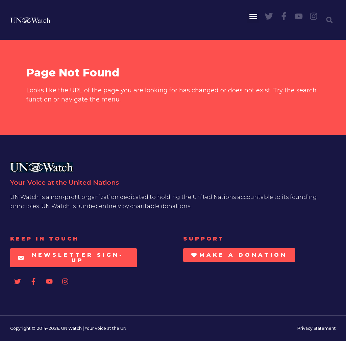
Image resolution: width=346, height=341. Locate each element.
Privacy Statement (316, 328)
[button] (253, 16)
